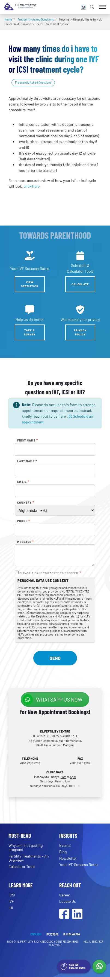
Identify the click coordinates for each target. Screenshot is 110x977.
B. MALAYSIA (71, 934)
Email (23, 482)
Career (64, 895)
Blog (63, 851)
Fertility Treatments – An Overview (28, 858)
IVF (11, 901)
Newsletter (68, 858)
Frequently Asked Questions (35, 19)
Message (25, 542)
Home (8, 19)
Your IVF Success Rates (78, 864)
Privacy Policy (80, 332)
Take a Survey (29, 332)
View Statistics (29, 284)
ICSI (11, 895)
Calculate (80, 284)
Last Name (27, 461)
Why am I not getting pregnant (25, 847)
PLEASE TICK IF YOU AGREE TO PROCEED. (50, 573)
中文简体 (52, 934)
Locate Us (67, 901)
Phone (23, 521)
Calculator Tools (21, 866)
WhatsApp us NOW (52, 699)
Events (65, 845)
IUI (10, 907)
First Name (27, 440)
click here (32, 186)
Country (25, 502)
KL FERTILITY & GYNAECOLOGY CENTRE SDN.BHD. (47, 941)
